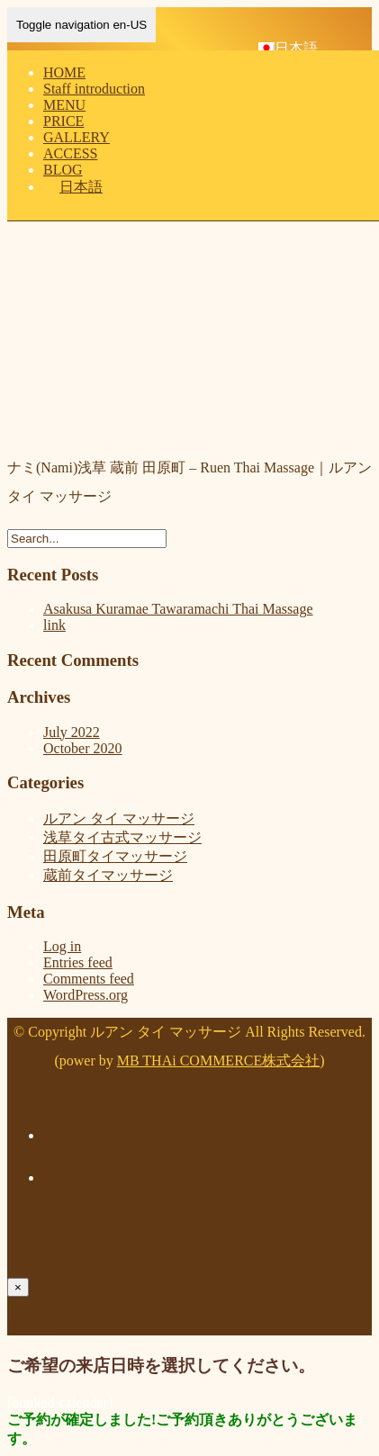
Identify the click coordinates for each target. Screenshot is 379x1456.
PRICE (63, 121)
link (54, 625)
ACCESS (70, 153)
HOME (64, 72)
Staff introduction (94, 88)
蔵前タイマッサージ (108, 875)
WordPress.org (85, 994)
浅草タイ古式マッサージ (122, 837)
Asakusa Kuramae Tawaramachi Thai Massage (178, 608)
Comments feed (88, 978)
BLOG (63, 169)
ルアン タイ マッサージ (118, 818)
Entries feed (78, 962)
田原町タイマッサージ (115, 856)
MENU (64, 104)
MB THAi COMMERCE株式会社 (218, 1060)
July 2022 (71, 732)
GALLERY (76, 137)
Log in (62, 946)
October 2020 (82, 748)
